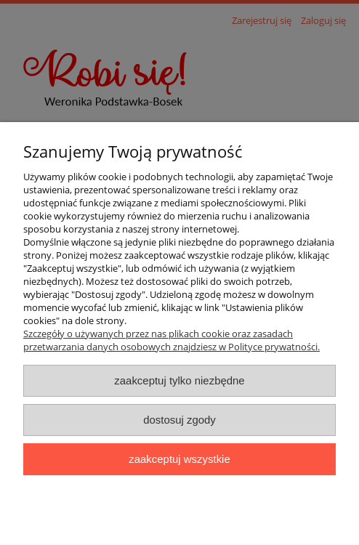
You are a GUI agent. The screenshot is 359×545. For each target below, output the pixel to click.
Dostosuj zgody (179, 419)
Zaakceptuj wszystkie (179, 459)
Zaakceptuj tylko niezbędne (179, 380)
